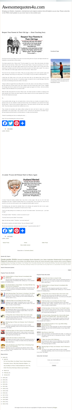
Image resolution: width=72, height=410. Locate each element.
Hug (46, 264)
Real (50, 262)
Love (41, 259)
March (5, 370)
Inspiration (50, 259)
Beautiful (36, 259)
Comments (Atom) (28, 250)
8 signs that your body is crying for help (15, 337)
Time (67, 264)
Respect (19, 262)
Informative (47, 261)
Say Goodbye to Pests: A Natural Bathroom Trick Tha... (17, 365)
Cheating (32, 264)
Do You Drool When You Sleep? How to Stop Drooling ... (18, 361)
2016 (4, 397)
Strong (36, 261)
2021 (4, 386)
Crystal (38, 264)
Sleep (24, 264)
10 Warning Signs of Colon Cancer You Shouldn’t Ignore (20, 330)
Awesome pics (12, 261)
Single (5, 264)
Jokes (7, 238)
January (6, 375)
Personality (34, 262)
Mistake (58, 264)
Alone (60, 261)
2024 (4, 379)
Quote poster (6, 259)
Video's (69, 264)
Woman (32, 261)
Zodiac (51, 261)
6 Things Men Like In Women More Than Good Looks (19, 315)
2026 (4, 357)
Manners (15, 264)
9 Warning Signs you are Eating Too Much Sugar (18, 300)
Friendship (3, 262)
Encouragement (66, 259)
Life (39, 261)
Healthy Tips (42, 264)
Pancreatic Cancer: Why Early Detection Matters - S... (17, 363)
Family (42, 261)
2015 (4, 399)
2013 (4, 403)
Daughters (65, 262)
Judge (48, 264)
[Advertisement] (20, 22)
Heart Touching (45, 262)
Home (25, 242)
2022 (4, 384)
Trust (23, 262)
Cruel (35, 264)
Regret (2, 264)
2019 (4, 390)
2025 (4, 377)
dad (58, 262)
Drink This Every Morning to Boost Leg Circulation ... (17, 367)
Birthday (53, 262)
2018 (4, 393)
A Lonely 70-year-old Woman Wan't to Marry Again (19, 175)
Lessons (64, 261)
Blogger (55, 407)
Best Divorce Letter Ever (48, 332)
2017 (4, 395)
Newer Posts (6, 242)
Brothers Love (10, 264)
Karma (51, 264)
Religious (69, 261)
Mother (22, 261)
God (25, 261)
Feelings (26, 262)
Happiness (4, 261)
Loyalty (55, 264)
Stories (7, 131)
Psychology (12, 262)
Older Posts (45, 242)
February (6, 372)
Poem (30, 262)
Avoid (61, 262)
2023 (4, 382)
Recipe (64, 264)
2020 (4, 388)
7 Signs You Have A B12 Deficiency (14, 307)
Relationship (57, 259)
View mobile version (25, 245)
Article (14, 259)
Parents (69, 262)
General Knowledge (23, 259)
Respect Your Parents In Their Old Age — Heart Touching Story (23, 32)
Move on (18, 264)
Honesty (8, 262)
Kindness (56, 261)
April (5, 359)
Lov (53, 264)
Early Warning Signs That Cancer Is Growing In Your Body (20, 293)
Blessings (28, 264)
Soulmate (39, 262)
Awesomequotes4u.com (23, 6)
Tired (56, 262)
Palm (22, 264)
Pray (61, 264)
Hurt (16, 262)
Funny (18, 261)
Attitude (28, 261)
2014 (4, 401)
